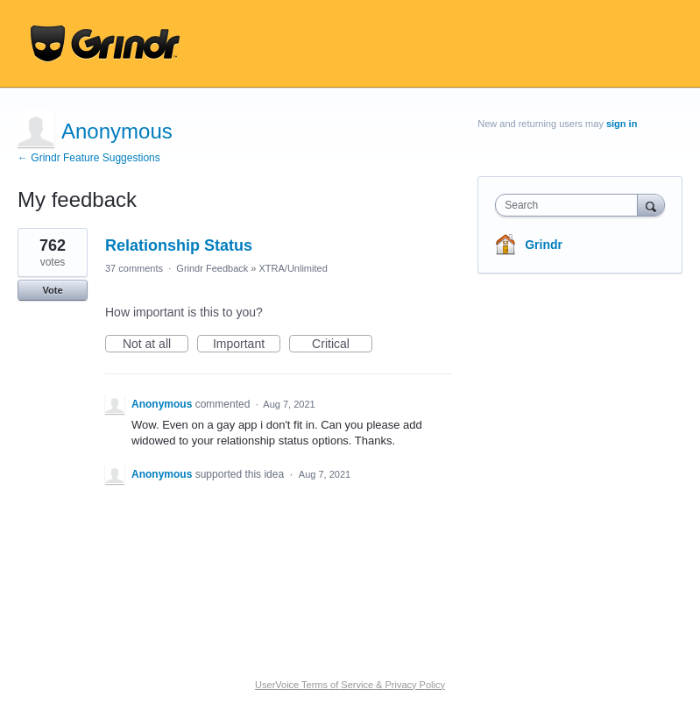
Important (246, 344)
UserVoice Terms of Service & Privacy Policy (350, 684)
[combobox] (570, 205)
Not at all (155, 344)
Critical (342, 344)
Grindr (543, 245)
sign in (621, 123)
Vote (52, 290)
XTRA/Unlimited (293, 268)
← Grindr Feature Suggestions (89, 158)
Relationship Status (178, 245)
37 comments (134, 268)
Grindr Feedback (212, 268)
